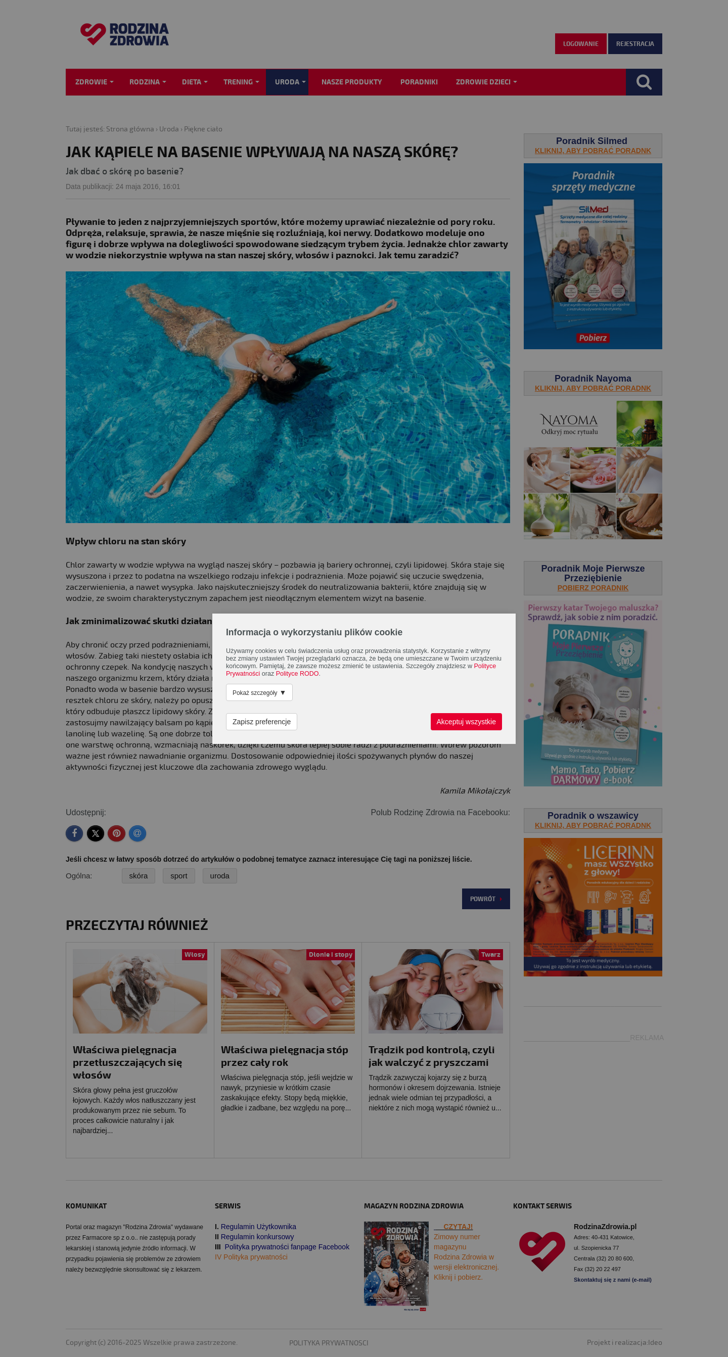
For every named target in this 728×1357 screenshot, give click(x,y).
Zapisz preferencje (262, 722)
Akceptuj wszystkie (466, 722)
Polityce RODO (297, 673)
